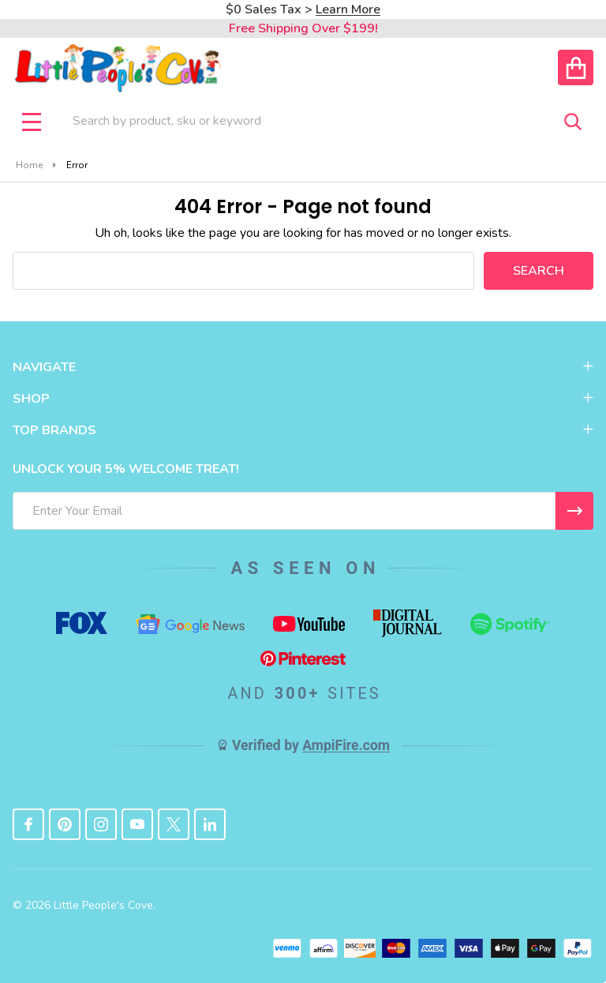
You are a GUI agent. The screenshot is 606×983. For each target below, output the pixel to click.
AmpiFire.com (346, 745)
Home (29, 165)
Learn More (348, 9)
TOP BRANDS (303, 430)
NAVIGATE (303, 367)
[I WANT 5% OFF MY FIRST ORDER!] (574, 511)
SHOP (303, 398)
